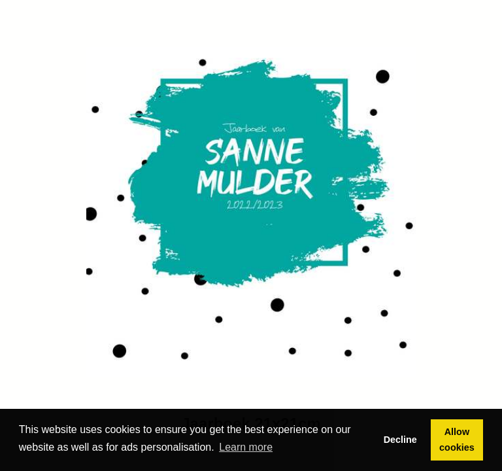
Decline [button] (400, 439)
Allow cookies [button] (457, 440)
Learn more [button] (246, 447)
